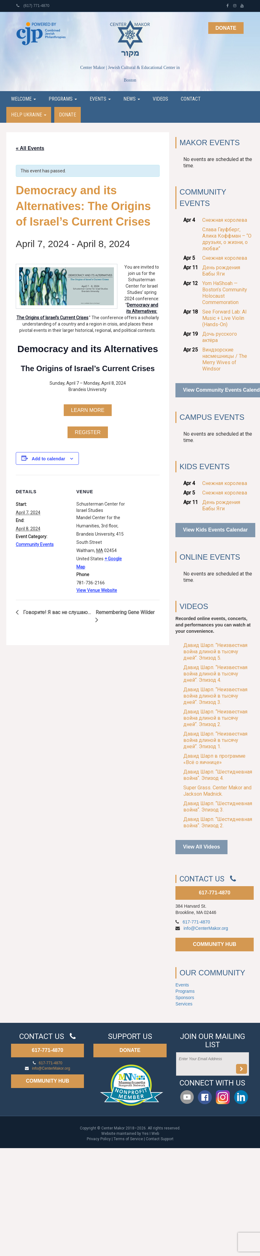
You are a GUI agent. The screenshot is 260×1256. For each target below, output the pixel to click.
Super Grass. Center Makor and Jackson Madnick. (217, 791)
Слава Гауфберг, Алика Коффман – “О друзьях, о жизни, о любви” (226, 239)
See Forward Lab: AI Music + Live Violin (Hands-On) (224, 318)
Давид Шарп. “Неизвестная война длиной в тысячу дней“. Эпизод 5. (215, 651)
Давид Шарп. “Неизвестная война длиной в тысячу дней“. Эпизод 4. (215, 673)
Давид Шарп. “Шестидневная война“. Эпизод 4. (217, 775)
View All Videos (201, 846)
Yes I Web (150, 1133)
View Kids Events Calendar (215, 529)
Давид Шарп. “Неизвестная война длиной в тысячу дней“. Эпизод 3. (215, 696)
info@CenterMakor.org (206, 928)
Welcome (23, 99)
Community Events (35, 544)
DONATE (130, 1050)
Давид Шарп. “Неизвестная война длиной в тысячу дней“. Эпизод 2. (215, 718)
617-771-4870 (214, 892)
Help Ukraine (28, 115)
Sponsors (184, 997)
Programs (63, 99)
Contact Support (160, 1139)
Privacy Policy (99, 1139)
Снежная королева (224, 220)
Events (100, 99)
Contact (191, 99)
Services (183, 1003)
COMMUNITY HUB (214, 944)
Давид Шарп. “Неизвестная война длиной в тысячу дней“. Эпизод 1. (215, 740)
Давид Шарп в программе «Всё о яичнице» (214, 759)
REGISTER (88, 432)
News (131, 99)
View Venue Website (96, 590)
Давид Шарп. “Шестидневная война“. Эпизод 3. (217, 806)
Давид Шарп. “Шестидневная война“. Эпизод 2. (217, 822)
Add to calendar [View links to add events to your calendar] (48, 458)
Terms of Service (128, 1139)
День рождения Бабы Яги (221, 270)
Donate (226, 28)
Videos (160, 99)
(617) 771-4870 (32, 5)
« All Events (30, 148)
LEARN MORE (87, 410)
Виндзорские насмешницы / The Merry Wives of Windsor (224, 359)
